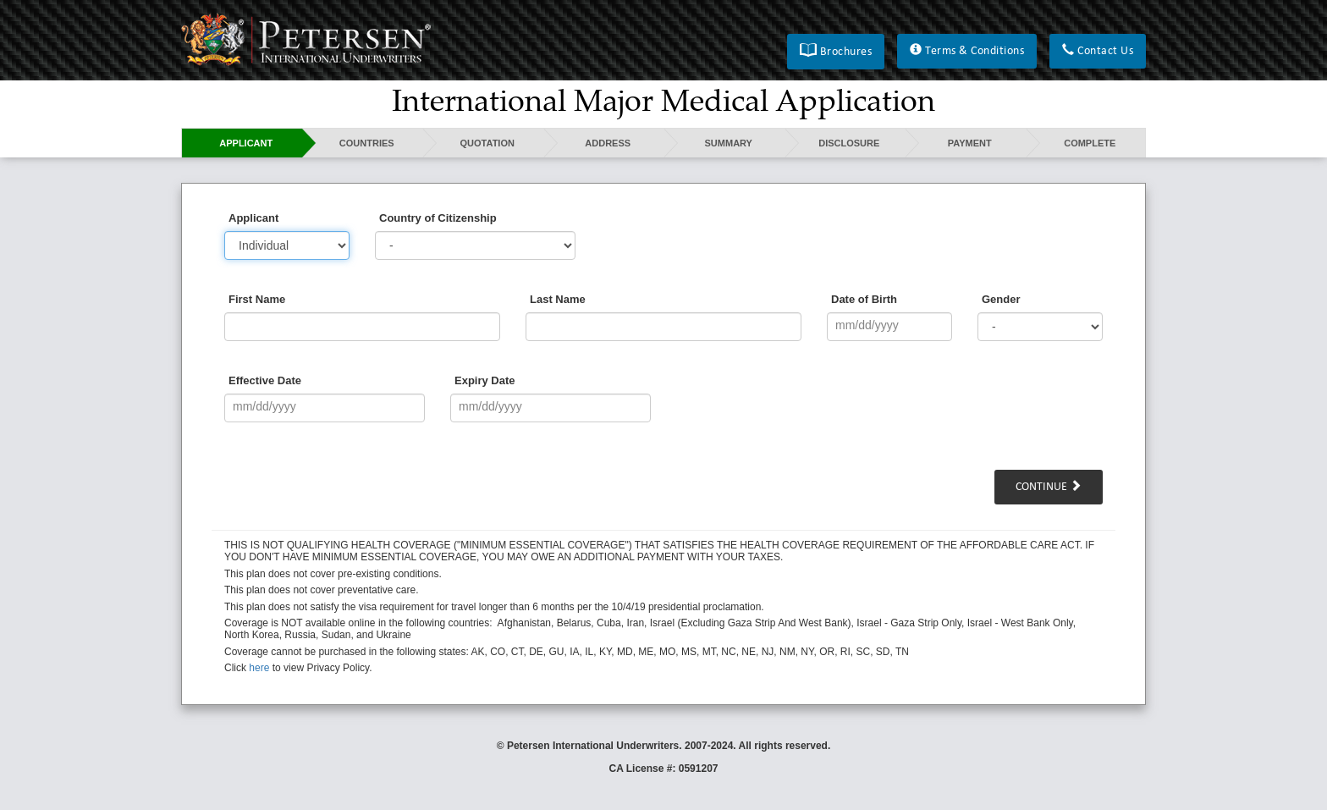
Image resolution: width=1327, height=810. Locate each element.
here (259, 668)
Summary (728, 143)
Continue (1049, 486)
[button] (835, 51)
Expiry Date (484, 380)
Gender (1001, 299)
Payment (970, 143)
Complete (1089, 143)
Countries (366, 143)
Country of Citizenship (438, 218)
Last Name (558, 299)
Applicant (246, 143)
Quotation (487, 143)
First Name (257, 299)
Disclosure (848, 143)
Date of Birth (864, 299)
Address (607, 143)
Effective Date (265, 380)
